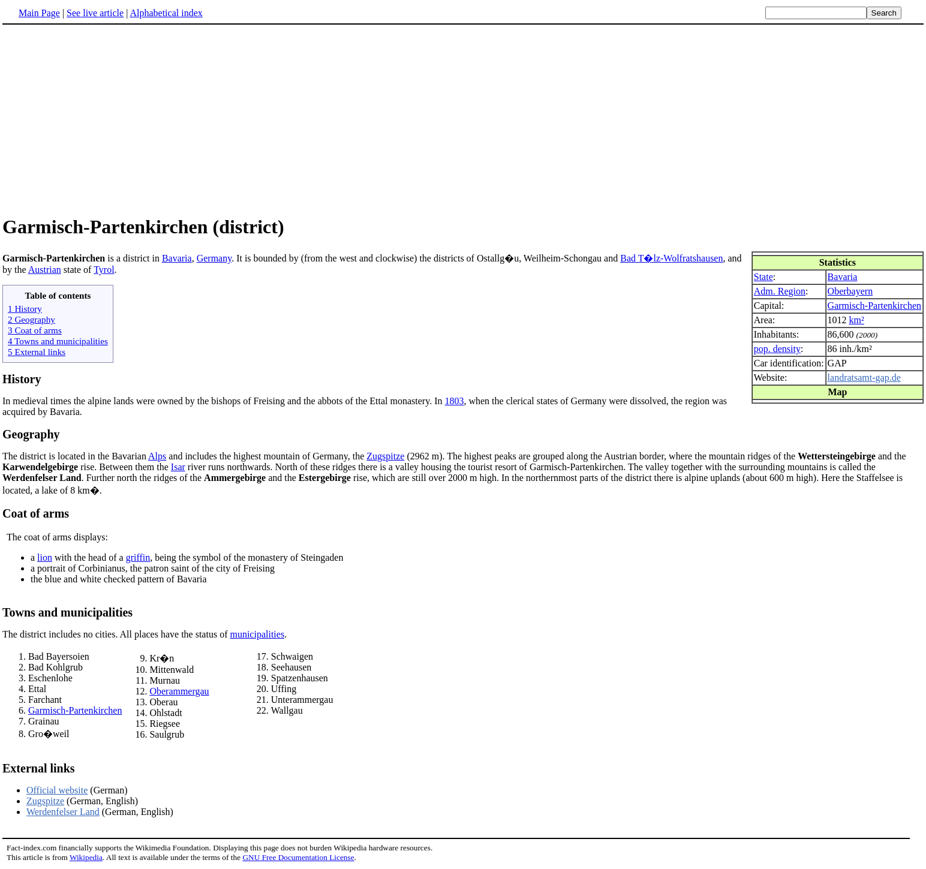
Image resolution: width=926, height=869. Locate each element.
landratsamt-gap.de (864, 377)
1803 (454, 401)
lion (44, 557)
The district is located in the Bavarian (75, 456)
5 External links (36, 352)
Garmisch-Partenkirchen (874, 305)
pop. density (777, 349)
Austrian (44, 269)
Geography (31, 434)
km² (856, 320)
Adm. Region (779, 291)
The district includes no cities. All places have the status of (116, 634)
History (21, 379)
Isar (178, 467)
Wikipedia (86, 857)
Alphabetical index (166, 13)
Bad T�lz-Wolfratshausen (671, 258)
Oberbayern (850, 291)
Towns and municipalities (67, 612)
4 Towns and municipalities (58, 341)
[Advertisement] (103, 119)
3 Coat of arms (35, 330)
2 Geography (31, 319)
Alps (157, 456)
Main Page (39, 13)
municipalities (257, 634)
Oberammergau (179, 691)
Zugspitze (385, 456)
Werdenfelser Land (63, 812)
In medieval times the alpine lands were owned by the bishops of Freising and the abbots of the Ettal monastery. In (223, 401)
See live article (95, 13)
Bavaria (843, 277)
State (763, 277)
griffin (138, 557)
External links (38, 768)
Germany (214, 258)
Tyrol (104, 269)
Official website (57, 790)
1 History (25, 308)
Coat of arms (35, 513)
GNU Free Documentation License (298, 857)
